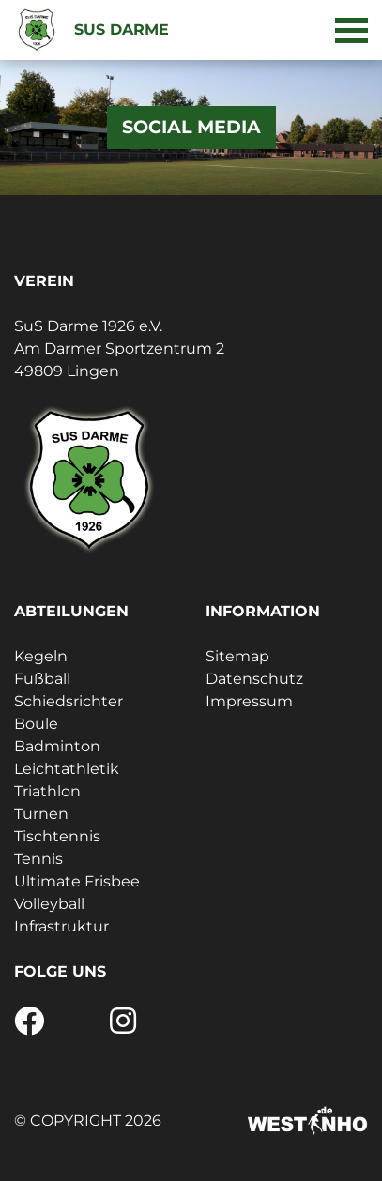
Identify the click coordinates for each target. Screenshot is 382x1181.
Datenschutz (254, 679)
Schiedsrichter (68, 701)
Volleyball (49, 904)
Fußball (42, 679)
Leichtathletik (66, 769)
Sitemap (237, 656)
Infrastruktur (61, 926)
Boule (36, 724)
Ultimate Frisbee (77, 881)
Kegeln (41, 656)
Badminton (57, 746)
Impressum (249, 701)
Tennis (38, 859)
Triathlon (47, 791)
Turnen (41, 814)
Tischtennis (57, 836)
